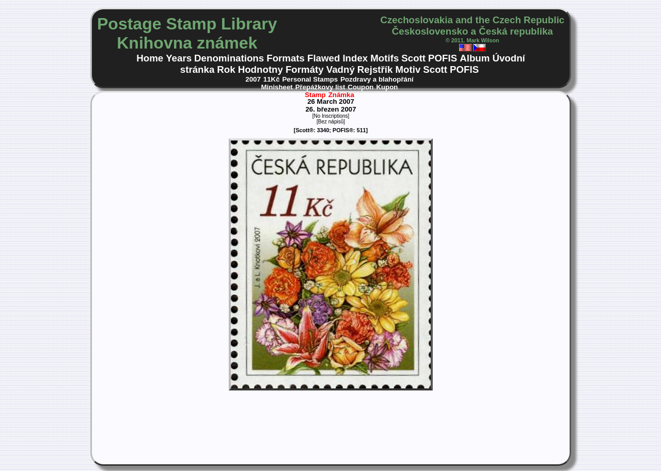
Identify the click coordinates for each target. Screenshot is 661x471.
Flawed (323, 58)
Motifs (384, 58)
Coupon (360, 87)
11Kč (271, 79)
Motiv (407, 69)
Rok (226, 69)
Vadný (340, 69)
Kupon (387, 87)
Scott (413, 58)
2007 (253, 79)
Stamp (315, 95)
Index (355, 58)
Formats (285, 58)
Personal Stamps (310, 79)
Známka (341, 95)
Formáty (305, 69)
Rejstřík (375, 69)
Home (149, 58)
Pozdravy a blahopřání (377, 79)
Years (179, 58)
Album (475, 58)
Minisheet (277, 87)
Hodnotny (260, 69)
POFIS (442, 58)
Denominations (229, 58)
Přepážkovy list (320, 87)
